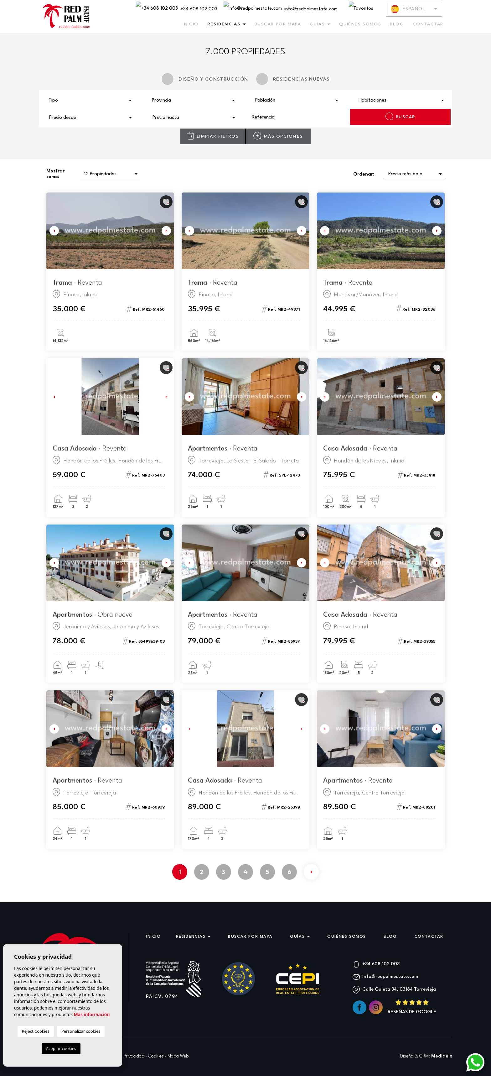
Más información (92, 1014)
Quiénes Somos (360, 24)
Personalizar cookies (81, 1031)
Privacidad (133, 1056)
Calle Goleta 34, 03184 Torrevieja (399, 989)
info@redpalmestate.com (281, 9)
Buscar (400, 116)
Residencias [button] (223, 24)
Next (168, 231)
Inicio (191, 24)
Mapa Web (178, 1056)
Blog (397, 24)
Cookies (156, 1056)
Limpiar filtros (213, 136)
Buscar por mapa (278, 24)
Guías (317, 24)
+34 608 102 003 (176, 9)
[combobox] (90, 100)
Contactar (428, 24)
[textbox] (92, 100)
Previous (52, 231)
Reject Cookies (35, 1031)
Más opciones (277, 136)
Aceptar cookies (61, 1048)
